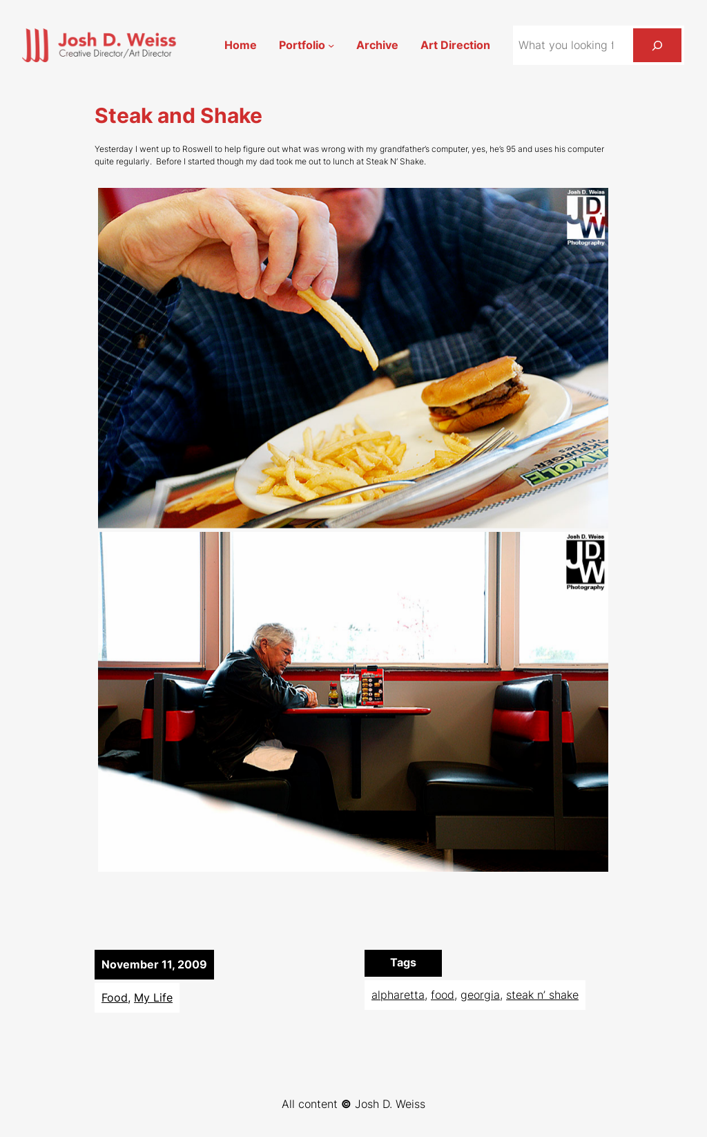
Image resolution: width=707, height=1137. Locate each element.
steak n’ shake (542, 995)
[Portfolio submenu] (331, 45)
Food (114, 997)
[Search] (657, 45)
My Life (153, 997)
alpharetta (398, 995)
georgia (480, 995)
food (442, 995)
